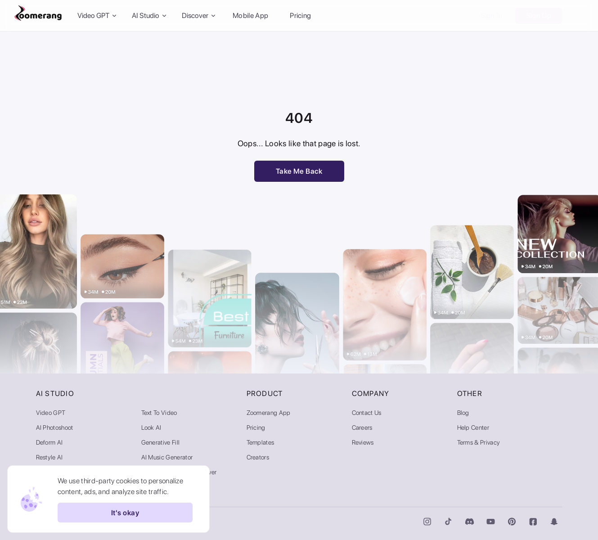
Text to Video (159, 412)
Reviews (363, 442)
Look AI (151, 427)
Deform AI (49, 442)
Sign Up (538, 15)
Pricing (300, 15)
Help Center (473, 427)
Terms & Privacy (478, 442)
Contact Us (367, 412)
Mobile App (250, 15)
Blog (463, 412)
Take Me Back (299, 171)
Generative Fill (160, 442)
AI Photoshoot (54, 427)
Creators (258, 457)
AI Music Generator (167, 457)
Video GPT (51, 412)
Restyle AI (49, 457)
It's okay (125, 512)
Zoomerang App (269, 412)
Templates (260, 442)
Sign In (492, 15)
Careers (362, 427)
